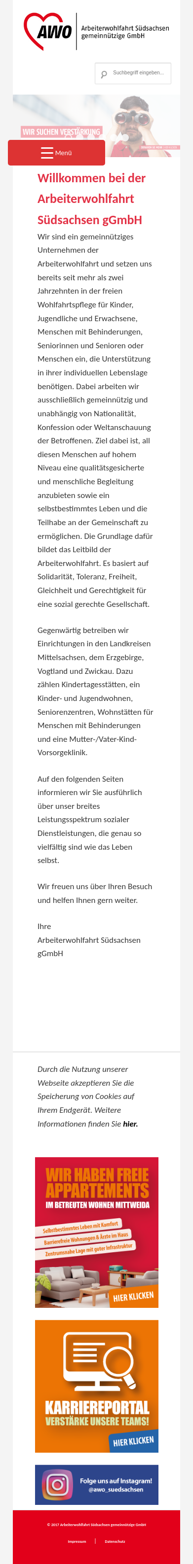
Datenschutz (115, 1541)
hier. (130, 1124)
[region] (96, 126)
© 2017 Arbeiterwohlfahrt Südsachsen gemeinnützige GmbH (96, 1524)
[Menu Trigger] (56, 153)
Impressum (77, 1541)
